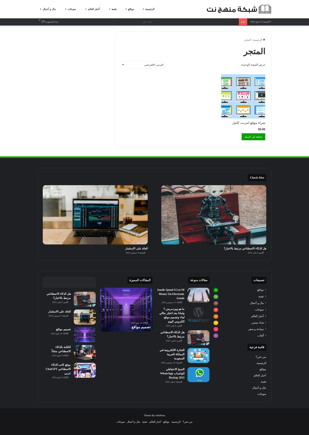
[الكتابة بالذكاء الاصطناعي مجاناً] (85, 352)
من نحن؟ (261, 356)
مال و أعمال (51, 9)
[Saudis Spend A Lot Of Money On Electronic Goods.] (198, 295)
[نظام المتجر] (143, 64)
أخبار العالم (96, 9)
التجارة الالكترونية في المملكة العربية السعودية (172, 354)
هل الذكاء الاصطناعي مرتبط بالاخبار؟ (245, 248)
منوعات (74, 9)
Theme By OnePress (154, 415)
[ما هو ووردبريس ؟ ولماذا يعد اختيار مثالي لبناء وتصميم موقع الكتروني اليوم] (198, 314)
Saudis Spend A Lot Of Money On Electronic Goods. (170, 294)
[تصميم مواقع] (85, 334)
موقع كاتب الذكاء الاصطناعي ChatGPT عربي (58, 369)
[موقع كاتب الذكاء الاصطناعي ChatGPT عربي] (85, 370)
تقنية (116, 9)
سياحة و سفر (256, 329)
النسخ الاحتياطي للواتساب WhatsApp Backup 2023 (172, 373)
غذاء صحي (257, 322)
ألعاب (260, 335)
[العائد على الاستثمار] (95, 214)
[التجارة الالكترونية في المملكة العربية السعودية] (198, 355)
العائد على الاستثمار (136, 248)
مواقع (132, 9)
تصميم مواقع (141, 327)
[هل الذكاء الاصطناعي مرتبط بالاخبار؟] (213, 214)
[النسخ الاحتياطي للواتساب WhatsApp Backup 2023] (198, 374)
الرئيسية (151, 9)
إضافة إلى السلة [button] (253, 136)
